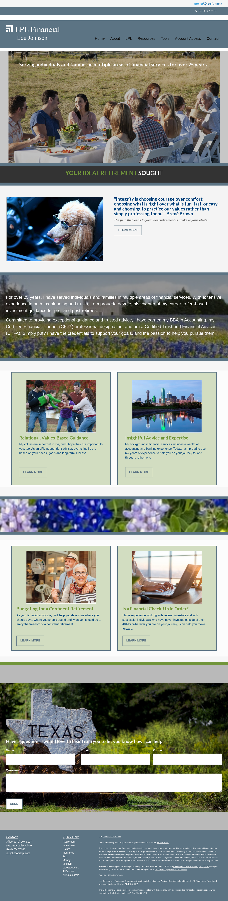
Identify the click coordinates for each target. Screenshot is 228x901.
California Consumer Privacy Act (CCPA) (191, 866)
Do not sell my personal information (171, 869)
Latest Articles (71, 867)
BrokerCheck (163, 842)
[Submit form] (14, 804)
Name (10, 750)
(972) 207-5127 (206, 10)
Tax (65, 856)
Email (85, 750)
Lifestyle (67, 863)
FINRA (128, 884)
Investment (69, 845)
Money (67, 860)
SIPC (135, 884)
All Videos (68, 871)
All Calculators (71, 874)
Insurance (68, 852)
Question (12, 770)
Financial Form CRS (112, 837)
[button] (115, 34)
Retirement (69, 841)
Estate (66, 849)
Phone (157, 750)
